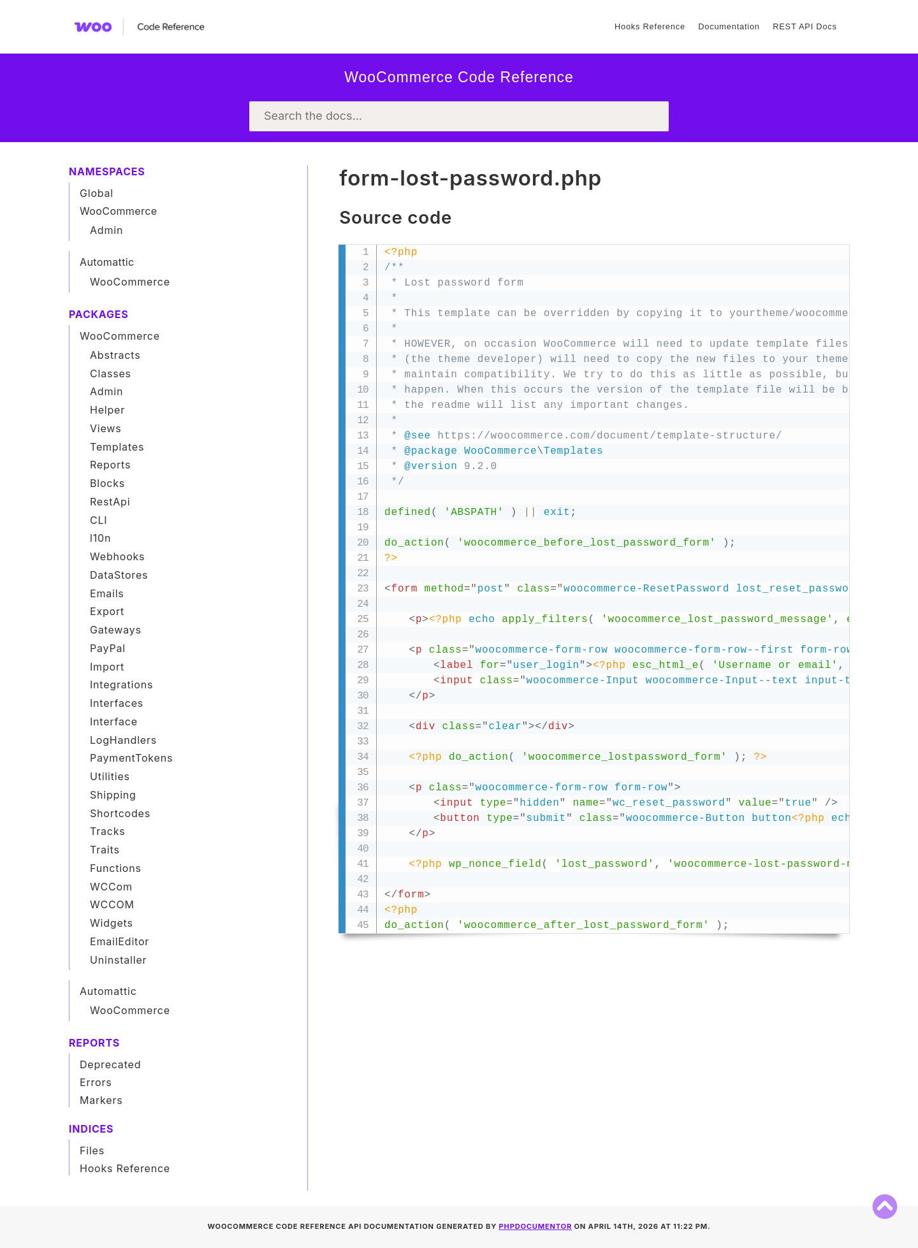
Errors (96, 1082)
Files (92, 1150)
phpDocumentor (535, 1226)
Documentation (728, 26)
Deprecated (110, 1064)
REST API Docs (804, 26)
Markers (101, 1100)
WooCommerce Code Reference (459, 77)
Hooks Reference (650, 26)
